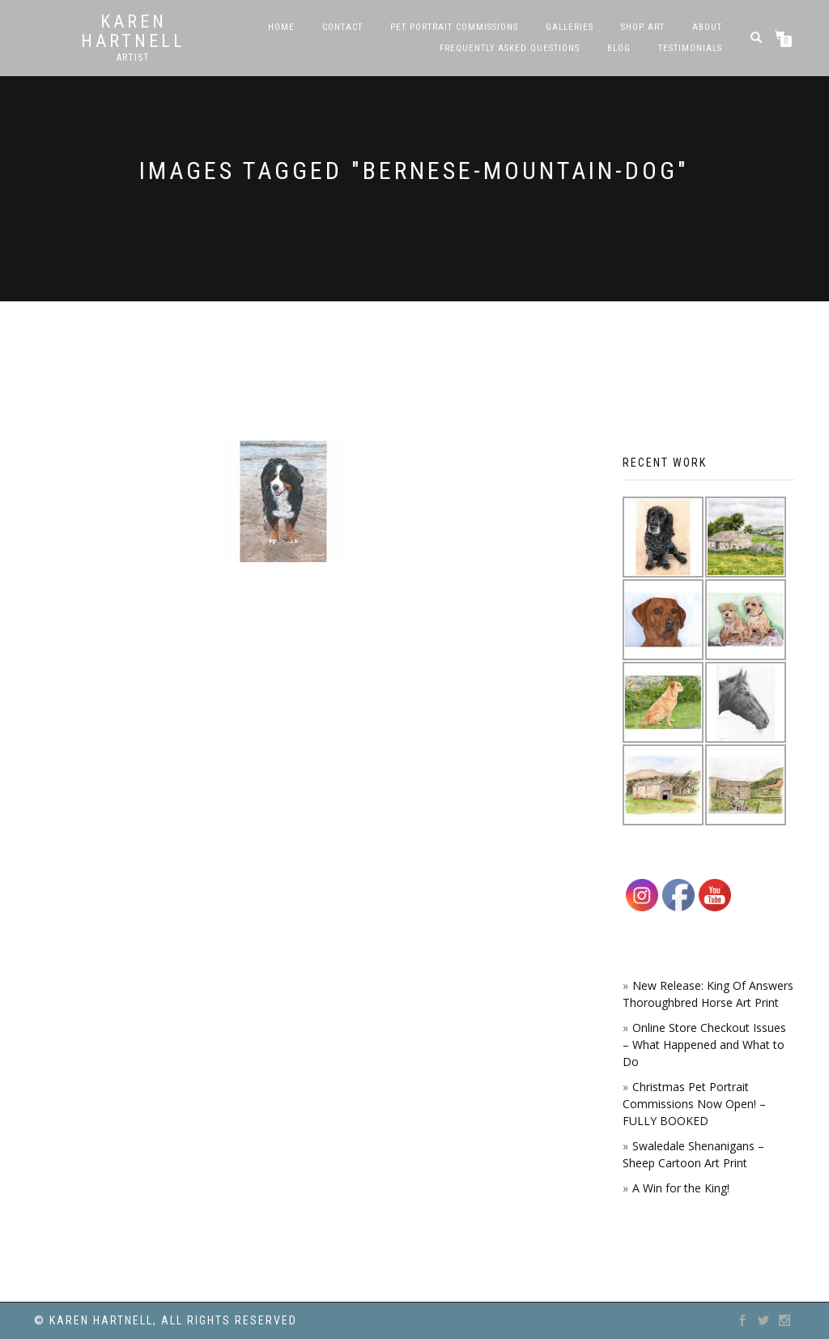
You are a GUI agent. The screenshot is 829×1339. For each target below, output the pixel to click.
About (707, 27)
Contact (342, 27)
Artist (133, 57)
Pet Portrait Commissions (454, 27)
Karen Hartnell (133, 31)
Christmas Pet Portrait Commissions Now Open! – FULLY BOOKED (694, 1103)
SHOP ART (643, 27)
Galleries (569, 27)
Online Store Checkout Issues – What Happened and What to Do (704, 1044)
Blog (619, 48)
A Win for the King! (680, 1188)
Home (281, 27)
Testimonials (690, 48)
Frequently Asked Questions (510, 48)
